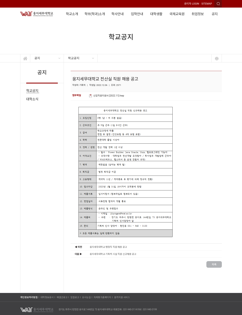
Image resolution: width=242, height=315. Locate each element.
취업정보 (198, 14)
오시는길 (86, 297)
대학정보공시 (47, 297)
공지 (215, 14)
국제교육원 (177, 14)
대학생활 (156, 14)
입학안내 (137, 14)
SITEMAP (206, 3)
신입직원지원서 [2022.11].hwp (109, 95)
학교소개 (72, 14)
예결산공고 (62, 297)
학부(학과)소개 (95, 14)
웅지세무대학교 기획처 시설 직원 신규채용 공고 (113, 254)
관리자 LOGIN (191, 3)
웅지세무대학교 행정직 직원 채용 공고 (108, 247)
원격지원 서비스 (122, 297)
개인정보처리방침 (29, 297)
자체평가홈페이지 (102, 297)
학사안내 (117, 14)
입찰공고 (74, 297)
